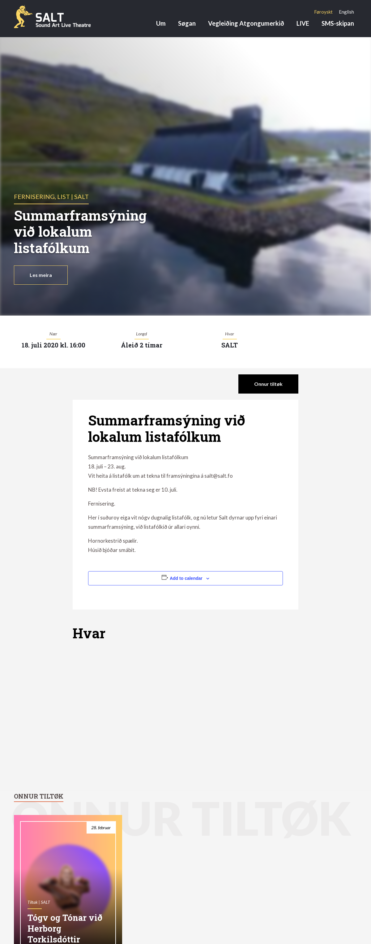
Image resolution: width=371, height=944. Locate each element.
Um (161, 23)
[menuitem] (323, 11)
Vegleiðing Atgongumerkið (246, 23)
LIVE (302, 23)
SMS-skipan (338, 23)
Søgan (187, 23)
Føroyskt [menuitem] (323, 12)
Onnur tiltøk (268, 384)
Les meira (41, 275)
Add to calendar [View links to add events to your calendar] (186, 578)
